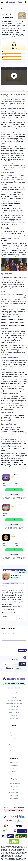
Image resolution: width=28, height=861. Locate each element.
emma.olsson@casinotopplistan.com (12, 583)
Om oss (14, 730)
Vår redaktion (14, 736)
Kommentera (22, 650)
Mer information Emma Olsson (10, 612)
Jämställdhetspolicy (14, 745)
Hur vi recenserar (14, 742)
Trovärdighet (14, 733)
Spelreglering (14, 798)
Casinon (14, 697)
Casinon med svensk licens (14, 703)
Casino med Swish (14, 709)
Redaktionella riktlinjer (14, 739)
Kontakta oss (14, 751)
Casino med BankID (14, 712)
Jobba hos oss (14, 748)
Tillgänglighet (14, 765)
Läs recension (14, 494)
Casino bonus (14, 715)
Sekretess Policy (14, 792)
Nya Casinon (14, 706)
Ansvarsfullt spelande (14, 783)
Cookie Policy (14, 795)
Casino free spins (14, 718)
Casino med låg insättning (14, 700)
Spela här (14, 490)
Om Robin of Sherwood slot (10, 90)
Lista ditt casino (14, 768)
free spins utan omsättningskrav (15, 347)
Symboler (22, 90)
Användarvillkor (14, 786)
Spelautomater (8, 6)
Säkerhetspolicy (14, 789)
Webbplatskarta (14, 762)
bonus (3, 366)
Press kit (14, 771)
